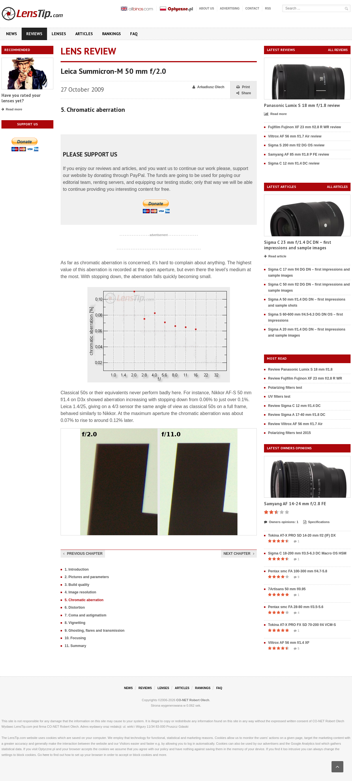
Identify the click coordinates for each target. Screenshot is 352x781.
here (46, 755)
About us (206, 8)
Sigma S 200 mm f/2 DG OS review (296, 145)
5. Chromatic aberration (84, 600)
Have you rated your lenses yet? (20, 98)
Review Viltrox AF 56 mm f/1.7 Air (295, 424)
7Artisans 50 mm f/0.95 (287, 589)
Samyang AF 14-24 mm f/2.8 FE (295, 503)
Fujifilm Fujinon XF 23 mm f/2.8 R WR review (304, 127)
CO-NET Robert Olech (192, 700)
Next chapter (239, 554)
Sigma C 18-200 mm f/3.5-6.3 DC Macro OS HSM (307, 553)
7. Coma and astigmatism (85, 615)
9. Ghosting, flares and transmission (94, 631)
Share (243, 93)
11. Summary (75, 646)
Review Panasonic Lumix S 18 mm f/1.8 (300, 369)
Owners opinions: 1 (281, 522)
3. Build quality (77, 585)
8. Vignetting (75, 623)
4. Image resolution (80, 592)
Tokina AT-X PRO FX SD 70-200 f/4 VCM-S (302, 625)
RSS (268, 8)
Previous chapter (82, 554)
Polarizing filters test (285, 388)
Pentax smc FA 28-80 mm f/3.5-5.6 (295, 607)
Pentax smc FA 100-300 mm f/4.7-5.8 (297, 571)
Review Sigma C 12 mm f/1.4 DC (294, 406)
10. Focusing (75, 638)
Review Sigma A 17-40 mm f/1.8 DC (296, 415)
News (11, 33)
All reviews (338, 50)
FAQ (134, 33)
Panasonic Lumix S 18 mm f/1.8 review (302, 105)
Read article (275, 256)
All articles (337, 186)
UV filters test (279, 397)
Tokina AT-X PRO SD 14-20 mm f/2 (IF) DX (302, 535)
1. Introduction (77, 569)
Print (243, 87)
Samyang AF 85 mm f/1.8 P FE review (298, 154)
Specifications (316, 522)
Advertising (229, 8)
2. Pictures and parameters (87, 577)
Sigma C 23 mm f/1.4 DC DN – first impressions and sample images (297, 245)
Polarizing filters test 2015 (289, 433)
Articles (84, 33)
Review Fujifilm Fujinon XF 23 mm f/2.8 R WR (305, 378)
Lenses (59, 33)
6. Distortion (75, 607)
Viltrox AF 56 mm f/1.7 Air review (294, 136)
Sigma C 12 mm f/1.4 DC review (293, 163)
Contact (252, 8)
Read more (11, 109)
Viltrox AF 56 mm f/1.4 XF (288, 643)
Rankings (111, 33)
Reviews (34, 33)
